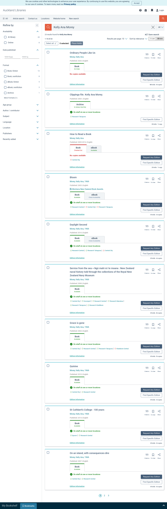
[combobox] (101, 27)
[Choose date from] (13, 57)
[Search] (48, 27)
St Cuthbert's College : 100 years (84, 409)
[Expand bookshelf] (163, 505)
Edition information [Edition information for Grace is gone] (77, 356)
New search (74, 18)
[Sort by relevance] (138, 39)
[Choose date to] (30, 57)
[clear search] (153, 27)
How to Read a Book (80, 134)
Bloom (73, 177)
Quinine (73, 366)
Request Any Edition (151, 75)
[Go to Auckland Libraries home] (14, 10)
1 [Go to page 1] (100, 495)
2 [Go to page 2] (104, 495)
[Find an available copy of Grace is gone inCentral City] (75, 348)
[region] (21, 82)
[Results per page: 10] (117, 39)
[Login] (160, 10)
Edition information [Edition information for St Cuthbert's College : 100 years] (74, 443)
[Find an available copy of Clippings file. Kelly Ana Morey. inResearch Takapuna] (78, 116)
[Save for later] (153, 55)
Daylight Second (78, 224)
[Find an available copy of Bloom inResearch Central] (77, 207)
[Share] (159, 55)
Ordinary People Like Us (82, 52)
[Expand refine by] (37, 25)
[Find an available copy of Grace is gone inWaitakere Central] (121, 348)
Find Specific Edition (151, 80)
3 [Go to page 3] (108, 495)
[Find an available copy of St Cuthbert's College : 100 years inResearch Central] (83, 435)
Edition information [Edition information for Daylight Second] (77, 258)
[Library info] (146, 10)
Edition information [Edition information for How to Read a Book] (77, 167)
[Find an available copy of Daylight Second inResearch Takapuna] (93, 250)
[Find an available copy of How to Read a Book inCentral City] (75, 160)
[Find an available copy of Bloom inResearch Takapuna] (105, 207)
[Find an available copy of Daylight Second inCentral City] (108, 250)
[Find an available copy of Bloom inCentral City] (90, 207)
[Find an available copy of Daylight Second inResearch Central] (77, 250)
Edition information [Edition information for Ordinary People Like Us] (77, 84)
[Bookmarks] (152, 10)
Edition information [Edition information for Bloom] (77, 214)
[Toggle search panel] (163, 18)
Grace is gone (77, 322)
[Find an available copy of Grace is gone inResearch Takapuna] (105, 348)
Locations (45, 18)
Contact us (32, 18)
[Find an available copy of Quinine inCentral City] (74, 392)
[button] (140, 10)
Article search (18, 18)
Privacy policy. (70, 4)
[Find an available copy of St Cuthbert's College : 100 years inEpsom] (71, 435)
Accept (137, 3)
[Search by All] (161, 27)
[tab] (77, 67)
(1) (10, 98)
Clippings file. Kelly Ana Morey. (86, 94)
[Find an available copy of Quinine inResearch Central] (88, 392)
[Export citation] (147, 55)
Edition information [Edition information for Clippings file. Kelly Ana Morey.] (77, 124)
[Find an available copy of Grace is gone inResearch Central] (88, 348)
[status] (58, 34)
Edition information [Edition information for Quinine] (76, 399)
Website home (59, 18)
